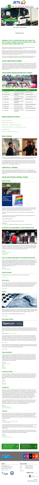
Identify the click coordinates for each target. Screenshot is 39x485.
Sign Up (6, 456)
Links (37, 481)
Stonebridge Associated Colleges (7, 436)
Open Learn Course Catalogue (12, 333)
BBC (2, 381)
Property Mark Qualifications (6, 422)
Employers (12, 6)
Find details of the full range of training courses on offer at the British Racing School (26, 447)
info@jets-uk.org (6, 469)
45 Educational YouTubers (6, 363)
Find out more (21, 54)
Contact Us (31, 6)
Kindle (3, 364)
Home (6, 6)
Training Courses (23, 27)
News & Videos (27, 6)
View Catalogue (4, 277)
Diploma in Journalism (5, 406)
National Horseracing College (6, 252)
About (16, 6)
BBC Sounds (4, 368)
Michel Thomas (4, 384)
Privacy (35, 481)
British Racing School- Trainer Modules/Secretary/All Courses (11, 124)
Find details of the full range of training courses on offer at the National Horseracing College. (8, 447)
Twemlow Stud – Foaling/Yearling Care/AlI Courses (10, 131)
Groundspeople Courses (5, 129)
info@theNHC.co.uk (12, 265)
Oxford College (4, 435)
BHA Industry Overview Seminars (7, 120)
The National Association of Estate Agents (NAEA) (10, 421)
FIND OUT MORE (4, 288)
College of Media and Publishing (7, 407)
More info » (22, 470)
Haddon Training (4, 254)
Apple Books (4, 367)
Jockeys (9, 6)
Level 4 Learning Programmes (6, 269)
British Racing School (5, 253)
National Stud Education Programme (7, 122)
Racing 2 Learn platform (5, 224)
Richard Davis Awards (21, 6)
